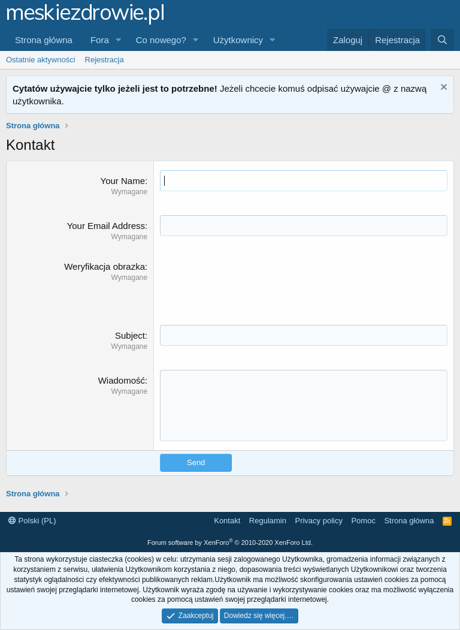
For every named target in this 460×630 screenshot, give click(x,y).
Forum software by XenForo (230, 542)
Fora (99, 40)
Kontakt (227, 520)
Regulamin (267, 520)
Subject (130, 335)
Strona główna (43, 40)
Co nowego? (161, 40)
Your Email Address (106, 226)
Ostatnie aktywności (40, 59)
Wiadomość (121, 380)
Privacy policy (318, 520)
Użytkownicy (238, 40)
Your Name (123, 181)
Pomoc (363, 520)
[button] (118, 40)
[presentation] (251, 283)
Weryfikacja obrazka (104, 266)
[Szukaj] (442, 40)
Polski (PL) (32, 520)
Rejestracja (104, 59)
